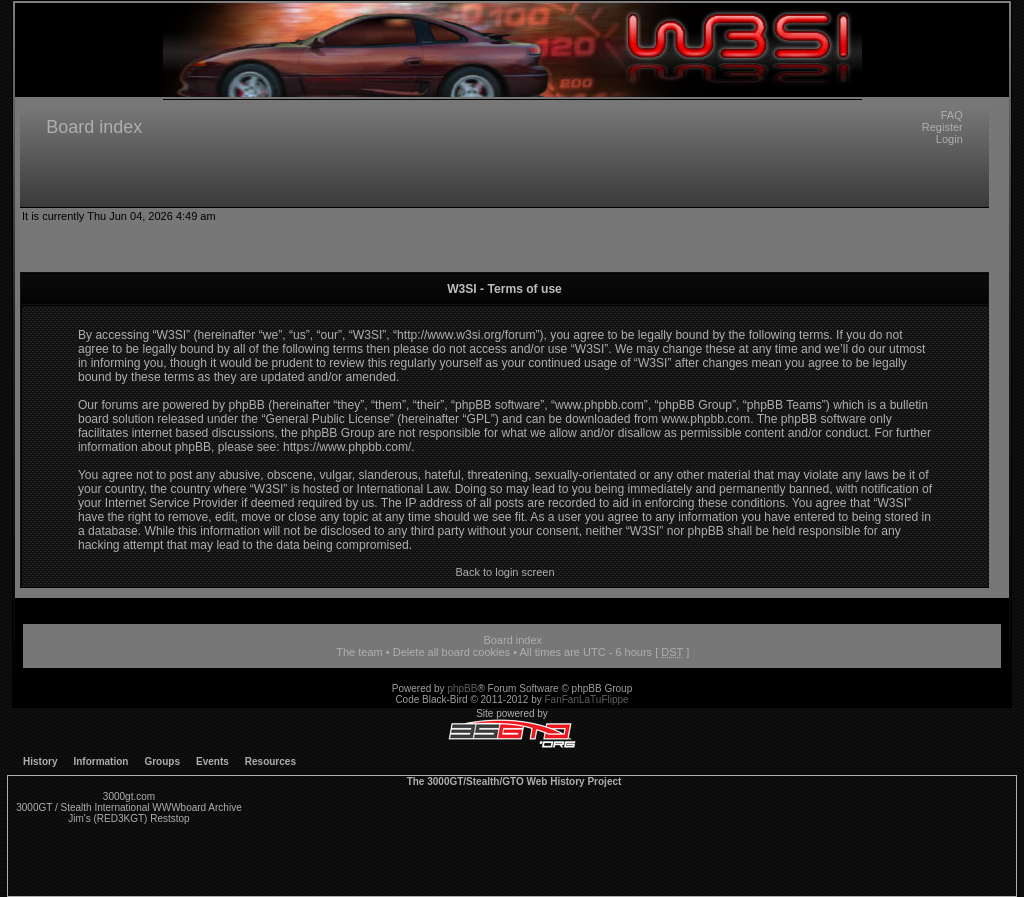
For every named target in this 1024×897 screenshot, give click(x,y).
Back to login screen (504, 572)
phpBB (462, 688)
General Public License (327, 419)
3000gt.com (129, 796)
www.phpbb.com (705, 419)
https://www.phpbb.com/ (347, 447)
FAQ (952, 115)
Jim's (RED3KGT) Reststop (128, 818)
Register (942, 127)
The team (359, 652)
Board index (94, 127)
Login (949, 139)
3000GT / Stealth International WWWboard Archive (128, 807)
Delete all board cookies (451, 652)
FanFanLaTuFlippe (587, 699)
